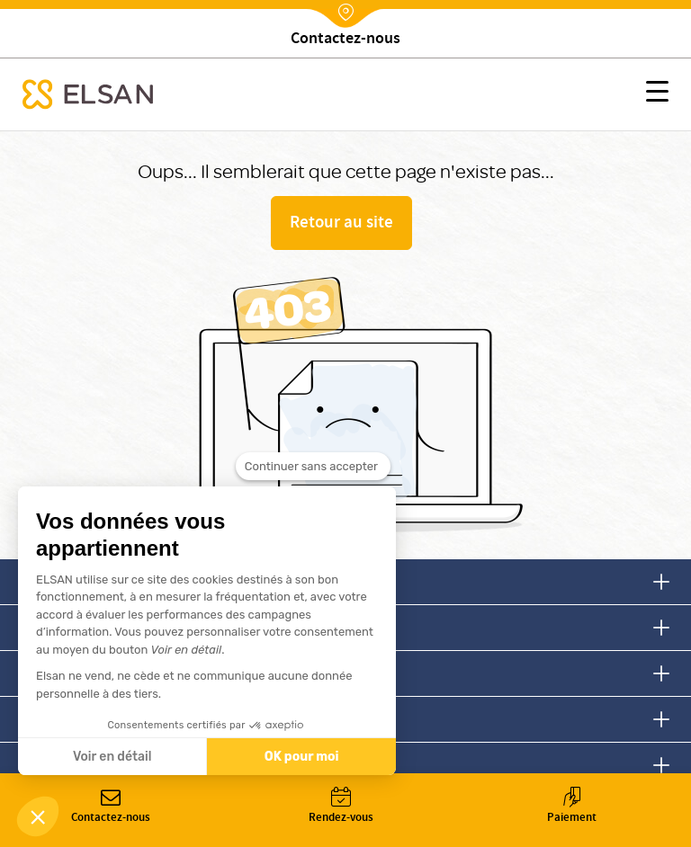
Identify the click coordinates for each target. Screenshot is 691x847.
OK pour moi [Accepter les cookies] (302, 756)
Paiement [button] (571, 807)
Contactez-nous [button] (111, 807)
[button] (657, 94)
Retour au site (341, 223)
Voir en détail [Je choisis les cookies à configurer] (112, 756)
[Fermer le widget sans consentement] (313, 477)
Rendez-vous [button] (341, 807)
